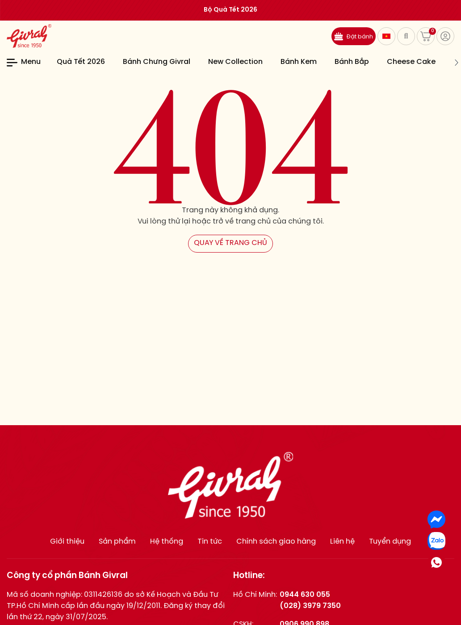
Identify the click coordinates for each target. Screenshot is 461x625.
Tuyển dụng (390, 541)
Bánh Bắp (352, 62)
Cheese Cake (411, 62)
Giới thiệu (67, 541)
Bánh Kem (299, 62)
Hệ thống (166, 541)
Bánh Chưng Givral (156, 62)
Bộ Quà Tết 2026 (230, 10)
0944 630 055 (305, 595)
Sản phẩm (117, 541)
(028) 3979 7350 (310, 606)
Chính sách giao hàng (276, 541)
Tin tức (209, 541)
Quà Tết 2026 (81, 62)
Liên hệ (342, 541)
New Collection (235, 62)
